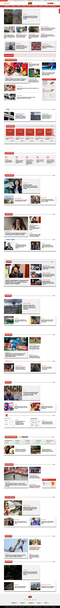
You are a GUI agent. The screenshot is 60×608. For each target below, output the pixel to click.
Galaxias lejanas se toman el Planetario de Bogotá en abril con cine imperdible (30, 508)
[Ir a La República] (6, 415)
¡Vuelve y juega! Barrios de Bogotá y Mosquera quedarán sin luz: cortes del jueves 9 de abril (9, 37)
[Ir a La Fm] (7, 109)
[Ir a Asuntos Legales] (10, 239)
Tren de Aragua (18, 55)
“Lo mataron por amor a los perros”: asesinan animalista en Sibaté (21, 200)
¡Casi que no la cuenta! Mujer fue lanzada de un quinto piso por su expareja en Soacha (15, 234)
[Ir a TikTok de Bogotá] (32, 599)
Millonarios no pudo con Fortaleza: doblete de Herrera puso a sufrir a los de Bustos (34, 356)
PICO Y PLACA (38, 55)
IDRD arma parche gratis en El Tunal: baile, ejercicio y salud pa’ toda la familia (21, 36)
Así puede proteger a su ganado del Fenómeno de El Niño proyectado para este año (47, 450)
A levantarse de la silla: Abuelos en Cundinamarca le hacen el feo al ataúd (47, 522)
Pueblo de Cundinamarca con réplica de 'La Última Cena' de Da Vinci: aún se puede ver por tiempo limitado (48, 29)
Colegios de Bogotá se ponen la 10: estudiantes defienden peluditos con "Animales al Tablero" (33, 37)
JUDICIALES (13, 6)
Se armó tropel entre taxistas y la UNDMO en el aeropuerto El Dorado (30, 17)
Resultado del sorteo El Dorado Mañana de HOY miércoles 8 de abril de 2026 (47, 407)
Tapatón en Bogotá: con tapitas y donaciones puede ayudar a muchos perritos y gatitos (15, 79)
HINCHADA (24, 6)
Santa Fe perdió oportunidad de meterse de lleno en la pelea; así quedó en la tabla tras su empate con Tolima (34, 348)
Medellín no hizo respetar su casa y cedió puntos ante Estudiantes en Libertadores (20, 368)
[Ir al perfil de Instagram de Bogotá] (29, 599)
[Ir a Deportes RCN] (9, 361)
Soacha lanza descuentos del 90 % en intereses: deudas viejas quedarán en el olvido (19, 161)
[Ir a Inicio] (30, 3)
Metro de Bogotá (45, 55)
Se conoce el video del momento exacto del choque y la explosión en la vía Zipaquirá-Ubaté (48, 275)
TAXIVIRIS (18, 6)
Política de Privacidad (21, 606)
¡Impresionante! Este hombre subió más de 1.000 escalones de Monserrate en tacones (35, 486)
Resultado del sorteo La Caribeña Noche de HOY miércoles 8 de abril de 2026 (21, 407)
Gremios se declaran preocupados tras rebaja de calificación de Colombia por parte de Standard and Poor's (20, 117)
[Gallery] (30, 135)
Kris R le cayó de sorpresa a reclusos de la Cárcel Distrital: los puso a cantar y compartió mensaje (16, 485)
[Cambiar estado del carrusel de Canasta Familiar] (7, 1)
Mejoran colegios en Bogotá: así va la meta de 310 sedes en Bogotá (34, 65)
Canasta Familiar (3, 0)
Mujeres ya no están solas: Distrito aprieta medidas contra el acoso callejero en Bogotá (34, 557)
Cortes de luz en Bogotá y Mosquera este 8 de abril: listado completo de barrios (15, 556)
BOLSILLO (29, 6)
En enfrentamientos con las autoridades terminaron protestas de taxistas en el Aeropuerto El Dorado (47, 117)
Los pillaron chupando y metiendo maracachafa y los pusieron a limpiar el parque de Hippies (48, 35)
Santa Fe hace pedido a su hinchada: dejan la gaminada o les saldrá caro (48, 46)
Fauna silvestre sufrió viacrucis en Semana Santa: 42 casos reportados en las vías (34, 81)
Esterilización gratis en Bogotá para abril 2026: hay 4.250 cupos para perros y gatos (35, 548)
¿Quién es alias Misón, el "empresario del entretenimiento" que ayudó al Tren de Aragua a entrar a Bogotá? (34, 227)
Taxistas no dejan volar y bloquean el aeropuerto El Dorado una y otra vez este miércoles (51, 161)
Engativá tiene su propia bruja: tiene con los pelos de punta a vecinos (30, 573)
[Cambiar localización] (50, 3)
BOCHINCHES (35, 6)
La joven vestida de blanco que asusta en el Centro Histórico (20, 587)
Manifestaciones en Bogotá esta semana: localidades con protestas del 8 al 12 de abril (47, 200)
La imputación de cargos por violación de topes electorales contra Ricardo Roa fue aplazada (20, 246)
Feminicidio (52, 55)
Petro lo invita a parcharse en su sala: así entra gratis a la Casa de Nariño (21, 522)
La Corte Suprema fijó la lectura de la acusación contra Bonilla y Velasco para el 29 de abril (47, 246)
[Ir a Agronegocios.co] (23, 437)
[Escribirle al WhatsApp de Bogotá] (35, 599)
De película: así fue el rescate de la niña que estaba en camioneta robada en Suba (48, 267)
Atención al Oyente (29, 606)
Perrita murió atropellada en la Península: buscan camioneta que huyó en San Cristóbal (26, 98)
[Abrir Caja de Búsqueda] (54, 3)
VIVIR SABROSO (53, 6)
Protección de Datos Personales (37, 606)
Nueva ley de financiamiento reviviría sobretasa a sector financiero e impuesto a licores (47, 422)
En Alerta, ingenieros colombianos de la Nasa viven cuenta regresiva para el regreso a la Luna (48, 283)
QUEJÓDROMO (6, 6)
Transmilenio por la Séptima (28, 55)
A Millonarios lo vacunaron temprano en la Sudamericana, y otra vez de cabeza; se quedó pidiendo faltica (15, 355)
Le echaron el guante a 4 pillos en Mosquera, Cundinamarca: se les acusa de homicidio (35, 235)
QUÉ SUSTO (46, 6)
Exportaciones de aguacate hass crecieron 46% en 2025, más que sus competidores (20, 450)
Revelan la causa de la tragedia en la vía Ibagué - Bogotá (40, 161)
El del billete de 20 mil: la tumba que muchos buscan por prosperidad (48, 587)
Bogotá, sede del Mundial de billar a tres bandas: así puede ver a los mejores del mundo (48, 73)
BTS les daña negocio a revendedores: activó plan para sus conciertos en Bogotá (35, 476)
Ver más (54, 109)
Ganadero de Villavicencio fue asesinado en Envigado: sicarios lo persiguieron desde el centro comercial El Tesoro (30, 162)
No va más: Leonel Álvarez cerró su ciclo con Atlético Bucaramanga (47, 368)
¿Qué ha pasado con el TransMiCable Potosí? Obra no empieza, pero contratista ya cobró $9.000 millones (21, 47)
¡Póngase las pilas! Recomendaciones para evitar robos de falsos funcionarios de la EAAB (30, 186)
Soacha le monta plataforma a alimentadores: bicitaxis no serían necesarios (21, 320)
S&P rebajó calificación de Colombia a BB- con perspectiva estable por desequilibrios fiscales (20, 423)
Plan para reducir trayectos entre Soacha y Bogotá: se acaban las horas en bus (47, 320)
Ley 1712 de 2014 (53, 606)
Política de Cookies (46, 606)
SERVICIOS (41, 6)
